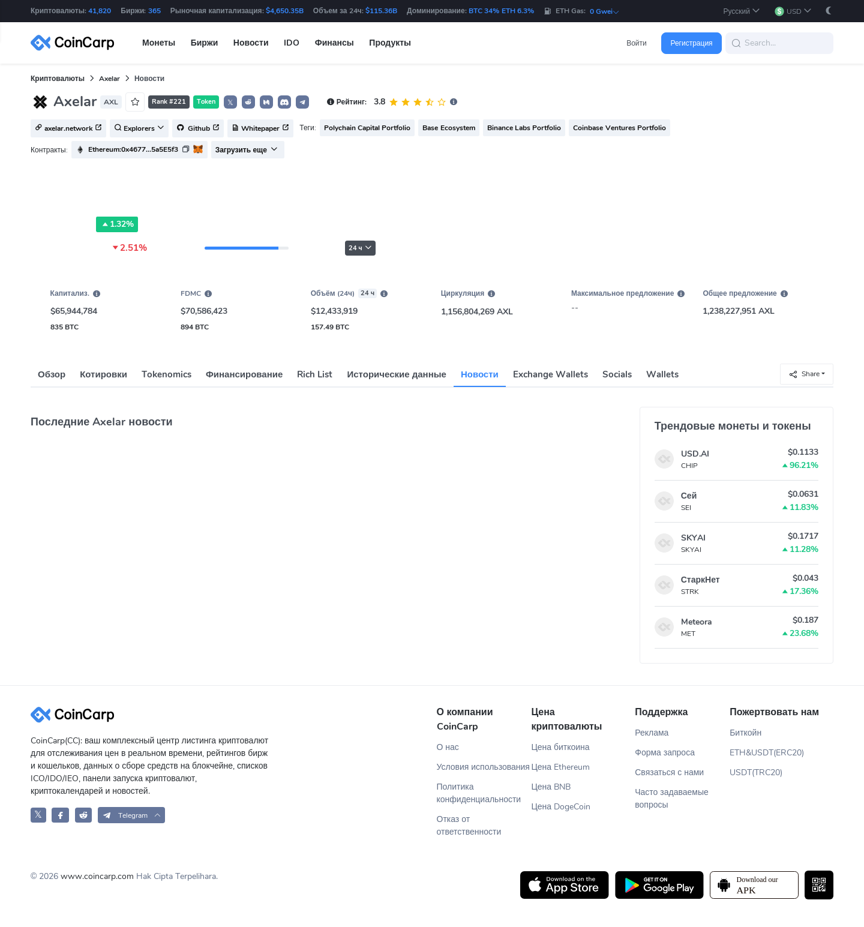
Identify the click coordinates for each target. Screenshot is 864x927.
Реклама (651, 733)
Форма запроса (665, 752)
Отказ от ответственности (469, 826)
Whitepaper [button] (260, 129)
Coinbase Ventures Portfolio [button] (619, 128)
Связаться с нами (669, 772)
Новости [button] (251, 43)
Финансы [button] (334, 43)
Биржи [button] (204, 43)
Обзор (51, 374)
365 (154, 11)
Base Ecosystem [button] (448, 128)
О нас (448, 747)
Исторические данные (396, 374)
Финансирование (244, 374)
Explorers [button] (139, 129)
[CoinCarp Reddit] (83, 815)
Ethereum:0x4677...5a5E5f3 (133, 149)
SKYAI (693, 538)
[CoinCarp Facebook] (60, 815)
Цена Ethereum (560, 767)
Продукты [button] (390, 43)
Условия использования (483, 767)
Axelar (109, 78)
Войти (636, 43)
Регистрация (691, 43)
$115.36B (381, 11)
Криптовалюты (58, 78)
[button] (741, 11)
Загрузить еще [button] (246, 150)
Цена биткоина (560, 747)
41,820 (99, 11)
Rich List (314, 374)
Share (804, 374)
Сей (689, 496)
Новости (480, 374)
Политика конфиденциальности (479, 793)
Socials (617, 374)
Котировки (103, 374)
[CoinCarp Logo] (76, 43)
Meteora (696, 622)
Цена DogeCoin (560, 806)
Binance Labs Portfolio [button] (524, 128)
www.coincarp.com (97, 876)
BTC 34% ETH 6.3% (501, 11)
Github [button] (198, 129)
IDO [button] (291, 43)
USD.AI (695, 454)
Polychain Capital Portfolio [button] (367, 128)
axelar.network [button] (68, 129)
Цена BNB (551, 787)
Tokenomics (166, 374)
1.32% (117, 224)
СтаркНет (700, 580)
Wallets (662, 374)
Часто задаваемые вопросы (672, 799)
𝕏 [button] (230, 102)
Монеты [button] (158, 43)
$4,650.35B (285, 11)
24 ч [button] (360, 248)
